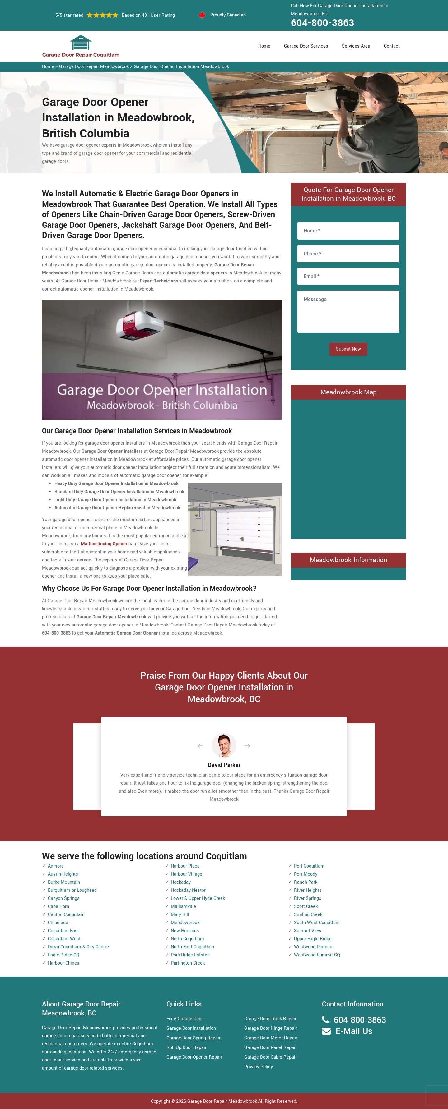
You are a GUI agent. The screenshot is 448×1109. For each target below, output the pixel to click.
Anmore (56, 866)
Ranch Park (305, 882)
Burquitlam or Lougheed (72, 890)
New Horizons (185, 931)
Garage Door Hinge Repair (270, 1028)
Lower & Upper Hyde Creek (198, 898)
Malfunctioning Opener (104, 544)
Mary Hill (180, 914)
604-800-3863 (322, 23)
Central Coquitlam (66, 914)
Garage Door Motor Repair (270, 1038)
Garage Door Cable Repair (270, 1057)
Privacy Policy (258, 1067)
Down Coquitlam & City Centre (78, 947)
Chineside (58, 922)
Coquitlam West (64, 939)
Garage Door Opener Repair (194, 1057)
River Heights (308, 890)
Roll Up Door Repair (186, 1047)
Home (264, 46)
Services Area (356, 46)
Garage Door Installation (191, 1028)
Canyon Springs (64, 898)
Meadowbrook (185, 922)
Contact (392, 46)
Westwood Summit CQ (317, 955)
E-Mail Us (354, 1031)
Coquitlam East (63, 931)
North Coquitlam (187, 939)
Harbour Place (185, 866)
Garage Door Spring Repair (193, 1038)
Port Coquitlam (309, 866)
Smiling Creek (308, 914)
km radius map (348, 468)
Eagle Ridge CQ (63, 955)
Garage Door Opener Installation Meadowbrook (181, 66)
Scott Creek (306, 906)
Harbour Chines (63, 963)
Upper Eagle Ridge (313, 939)
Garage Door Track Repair (270, 1018)
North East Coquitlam (192, 947)
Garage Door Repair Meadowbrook (94, 66)
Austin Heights (63, 874)
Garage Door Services (306, 46)
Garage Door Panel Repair (270, 1047)
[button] (205, 746)
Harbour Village (186, 874)
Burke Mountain (64, 882)
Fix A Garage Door (184, 1018)
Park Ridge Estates (190, 955)
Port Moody (305, 874)
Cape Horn (58, 906)
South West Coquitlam (317, 922)
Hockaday (181, 882)
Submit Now (348, 349)
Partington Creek (188, 963)
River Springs (307, 898)
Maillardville (183, 906)
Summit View (307, 931)
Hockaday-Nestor (188, 890)
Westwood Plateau (313, 947)
